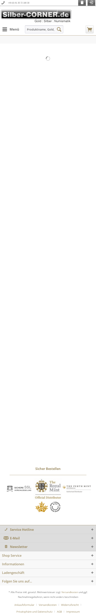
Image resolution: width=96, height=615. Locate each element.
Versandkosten (69, 592)
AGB (59, 611)
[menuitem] (10, 29)
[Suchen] (59, 29)
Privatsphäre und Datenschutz (34, 611)
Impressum (73, 611)
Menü (10, 29)
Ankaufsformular (24, 605)
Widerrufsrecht (70, 605)
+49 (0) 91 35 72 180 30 (18, 3)
